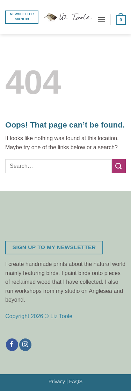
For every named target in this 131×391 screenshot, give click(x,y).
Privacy (57, 381)
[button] (101, 19)
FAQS (75, 381)
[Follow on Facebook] (12, 344)
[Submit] (119, 166)
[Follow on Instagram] (25, 344)
